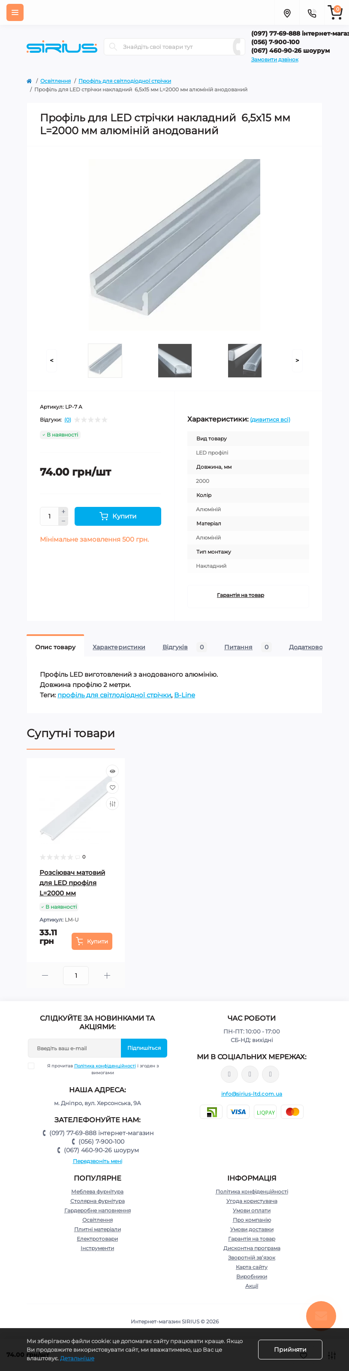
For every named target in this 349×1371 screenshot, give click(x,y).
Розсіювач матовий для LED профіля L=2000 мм (72, 882)
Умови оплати (252, 1210)
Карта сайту (252, 1267)
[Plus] (63, 511)
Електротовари (97, 1238)
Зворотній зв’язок (251, 1257)
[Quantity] (49, 516)
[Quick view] (112, 771)
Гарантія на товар (240, 595)
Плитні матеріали (97, 1229)
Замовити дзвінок (274, 59)
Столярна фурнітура (97, 1201)
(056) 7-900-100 (101, 1141)
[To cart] (92, 941)
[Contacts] (311, 12)
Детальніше (77, 1358)
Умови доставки (252, 1229)
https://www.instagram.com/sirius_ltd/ (250, 1074)
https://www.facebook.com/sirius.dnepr (229, 1074)
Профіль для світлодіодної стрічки (124, 81)
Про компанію (252, 1220)
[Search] (113, 46)
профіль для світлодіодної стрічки (114, 695)
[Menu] (15, 12)
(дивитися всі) (270, 419)
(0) (67, 420)
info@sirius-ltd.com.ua (252, 1094)
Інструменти (97, 1248)
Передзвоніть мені (97, 1161)
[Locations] (286, 12)
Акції (251, 1286)
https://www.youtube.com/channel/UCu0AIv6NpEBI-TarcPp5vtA (270, 1074)
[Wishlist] (112, 787)
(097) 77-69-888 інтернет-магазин (101, 1133)
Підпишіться (144, 1048)
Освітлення (55, 81)
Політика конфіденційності (105, 1066)
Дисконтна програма (251, 1248)
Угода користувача (251, 1201)
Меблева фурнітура (97, 1191)
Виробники (251, 1276)
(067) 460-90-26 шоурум (101, 1150)
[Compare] (112, 803)
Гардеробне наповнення (97, 1210)
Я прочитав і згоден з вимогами (99, 1069)
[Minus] (63, 521)
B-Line (184, 695)
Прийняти (290, 1349)
